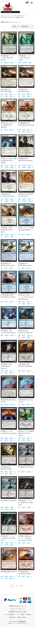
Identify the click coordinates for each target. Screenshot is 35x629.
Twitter (28, 614)
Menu (32, 2)
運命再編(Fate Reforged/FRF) (8, 17)
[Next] (22, 586)
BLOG (23, 614)
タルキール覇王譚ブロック (20, 15)
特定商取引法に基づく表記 (18, 612)
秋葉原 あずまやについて (17, 606)
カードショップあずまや (17, 621)
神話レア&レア (20, 17)
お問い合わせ (21, 617)
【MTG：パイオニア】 (6, 15)
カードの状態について (11, 614)
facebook (12, 617)
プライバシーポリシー (17, 609)
